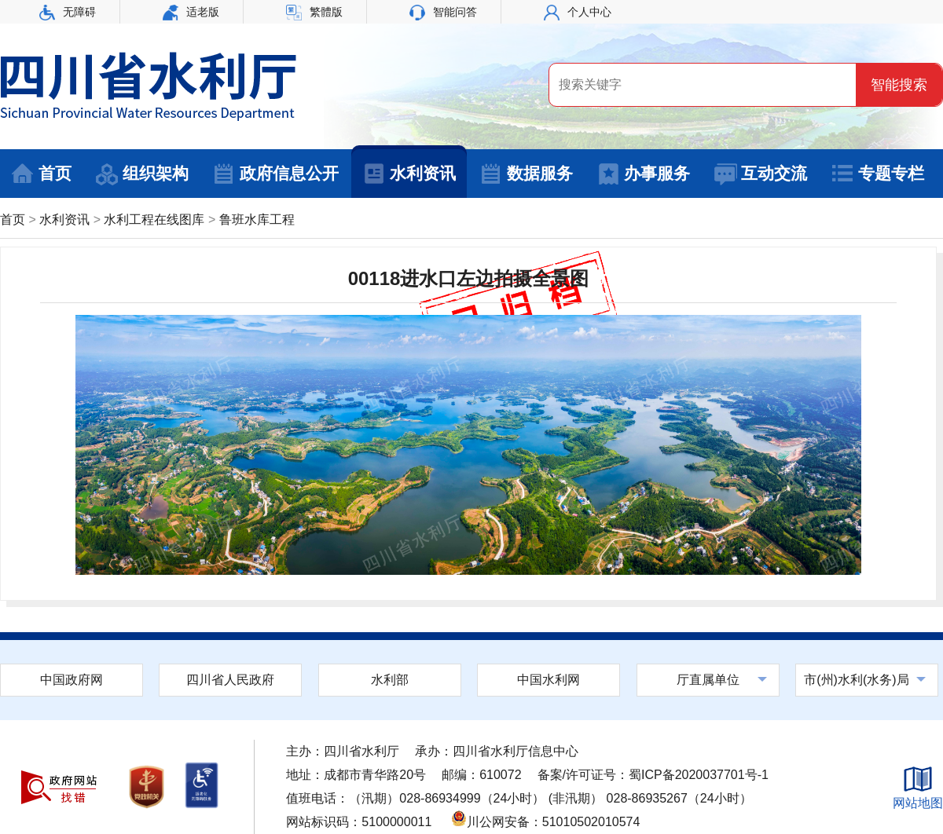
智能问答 (443, 11)
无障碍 (67, 11)
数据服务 (526, 174)
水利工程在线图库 (154, 219)
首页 (41, 174)
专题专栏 (877, 174)
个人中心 (577, 11)
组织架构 (142, 174)
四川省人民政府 (230, 679)
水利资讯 (409, 174)
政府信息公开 (275, 174)
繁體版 (314, 11)
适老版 (191, 11)
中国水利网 (548, 679)
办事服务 (643, 174)
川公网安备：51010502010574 (545, 822)
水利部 (390, 679)
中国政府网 (71, 679)
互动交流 (760, 174)
